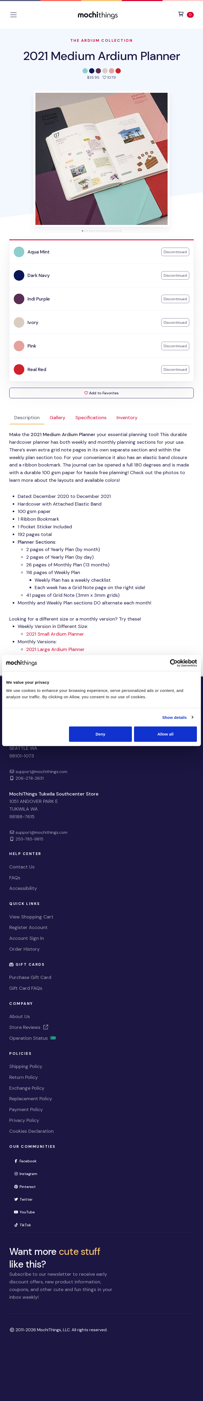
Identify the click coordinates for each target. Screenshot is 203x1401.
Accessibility (23, 888)
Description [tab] (27, 417)
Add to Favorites (101, 393)
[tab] (82, 231)
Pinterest (25, 1186)
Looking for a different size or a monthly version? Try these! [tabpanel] (101, 546)
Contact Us (22, 867)
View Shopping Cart (31, 917)
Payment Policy (26, 1109)
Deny (100, 734)
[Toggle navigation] (13, 15)
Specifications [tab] (91, 417)
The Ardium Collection (101, 40)
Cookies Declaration (31, 1131)
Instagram (25, 1173)
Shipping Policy (25, 1066)
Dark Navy (38, 275)
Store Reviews (29, 1027)
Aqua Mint (38, 252)
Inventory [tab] (127, 417)
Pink (31, 346)
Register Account (28, 927)
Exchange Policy (26, 1088)
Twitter (23, 1199)
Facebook (25, 1161)
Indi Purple (38, 299)
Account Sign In (26, 938)
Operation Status (32, 1038)
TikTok (22, 1225)
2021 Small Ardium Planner (55, 634)
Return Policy (23, 1077)
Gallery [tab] (57, 417)
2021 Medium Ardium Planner (101, 56)
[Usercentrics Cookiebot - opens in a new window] (174, 663)
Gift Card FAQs (25, 988)
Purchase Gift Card (30, 977)
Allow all (165, 734)
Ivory (32, 322)
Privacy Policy (24, 1120)
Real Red (36, 369)
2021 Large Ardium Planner (55, 649)
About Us (19, 1016)
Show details (174, 717)
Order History (24, 949)
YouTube (24, 1212)
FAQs (14, 878)
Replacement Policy (30, 1098)
